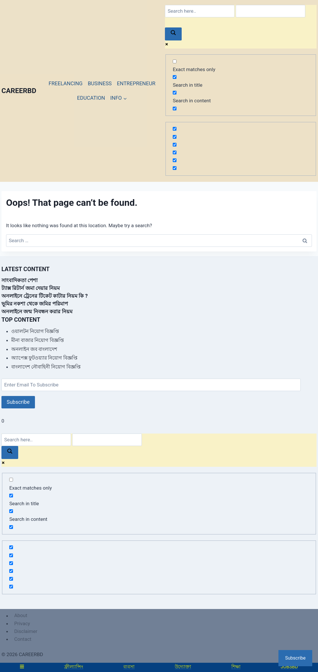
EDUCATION (91, 98)
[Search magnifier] (173, 33)
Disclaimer (25, 631)
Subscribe (18, 402)
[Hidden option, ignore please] (174, 129)
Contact (22, 639)
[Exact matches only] (174, 61)
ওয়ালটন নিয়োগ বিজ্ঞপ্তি (35, 331)
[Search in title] (174, 77)
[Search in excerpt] (174, 108)
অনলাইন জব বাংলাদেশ (34, 349)
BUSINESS (100, 83)
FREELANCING (66, 83)
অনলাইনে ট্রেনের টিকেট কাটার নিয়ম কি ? (44, 296)
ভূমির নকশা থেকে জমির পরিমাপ (34, 304)
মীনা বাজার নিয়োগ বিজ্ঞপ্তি (37, 340)
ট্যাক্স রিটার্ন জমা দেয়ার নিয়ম (30, 288)
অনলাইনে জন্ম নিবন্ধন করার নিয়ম (36, 311)
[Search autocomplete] (270, 11)
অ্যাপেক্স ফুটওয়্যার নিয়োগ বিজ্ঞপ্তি (44, 358)
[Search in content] (174, 93)
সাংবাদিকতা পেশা (19, 280)
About (20, 616)
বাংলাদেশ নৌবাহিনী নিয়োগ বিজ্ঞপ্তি (46, 367)
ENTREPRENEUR (136, 83)
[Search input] (200, 11)
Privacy (22, 623)
